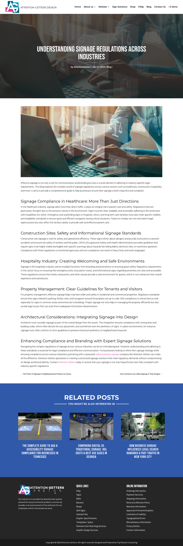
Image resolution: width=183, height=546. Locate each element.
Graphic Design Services (87, 530)
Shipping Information (136, 498)
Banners (80, 502)
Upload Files (82, 514)
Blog (149, 7)
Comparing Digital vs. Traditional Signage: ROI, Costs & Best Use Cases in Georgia (91, 451)
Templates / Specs (84, 522)
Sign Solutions (119, 7)
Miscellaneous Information (138, 522)
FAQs (141, 7)
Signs (78, 494)
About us (88, 7)
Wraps (79, 506)
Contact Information (135, 530)
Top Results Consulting (127, 542)
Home (78, 7)
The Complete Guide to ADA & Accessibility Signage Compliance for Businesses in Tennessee (40, 451)
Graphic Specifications (86, 518)
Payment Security (134, 494)
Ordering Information (136, 490)
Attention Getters (66, 362)
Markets (102, 7)
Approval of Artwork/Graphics (139, 510)
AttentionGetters (82, 67)
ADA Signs (80, 510)
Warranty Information (136, 506)
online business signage (107, 354)
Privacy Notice (133, 526)
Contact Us (160, 7)
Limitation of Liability (136, 514)
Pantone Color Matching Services (91, 526)
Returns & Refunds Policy (138, 502)
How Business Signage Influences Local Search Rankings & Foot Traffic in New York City (143, 451)
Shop (132, 7)
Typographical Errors (135, 518)
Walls (78, 498)
